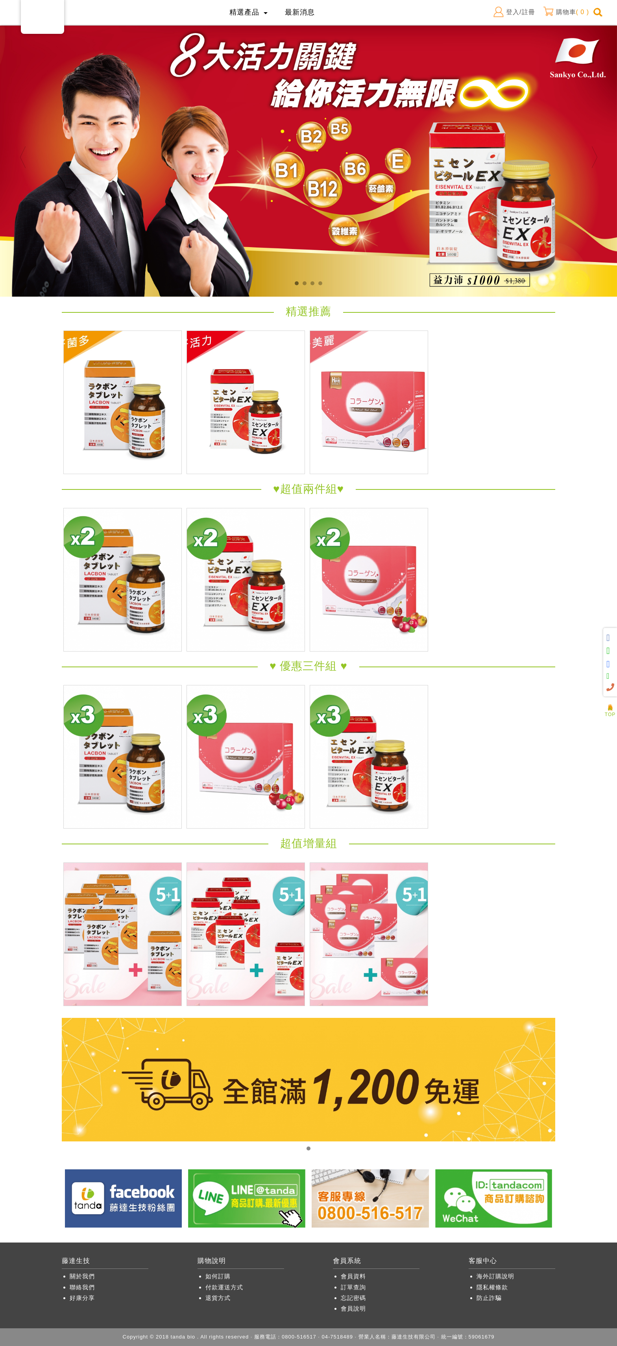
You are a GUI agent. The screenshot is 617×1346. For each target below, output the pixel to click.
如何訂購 (218, 1276)
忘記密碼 (353, 1297)
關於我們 (82, 1276)
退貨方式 (218, 1297)
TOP (610, 712)
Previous (23, 157)
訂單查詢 (353, 1287)
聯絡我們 (82, 1287)
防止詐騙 (489, 1297)
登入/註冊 (514, 12)
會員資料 (353, 1276)
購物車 (566, 12)
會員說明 (353, 1308)
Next (594, 157)
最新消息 (300, 12)
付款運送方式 (224, 1287)
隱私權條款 (492, 1287)
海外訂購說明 (495, 1276)
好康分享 (82, 1297)
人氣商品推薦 (610, 701)
